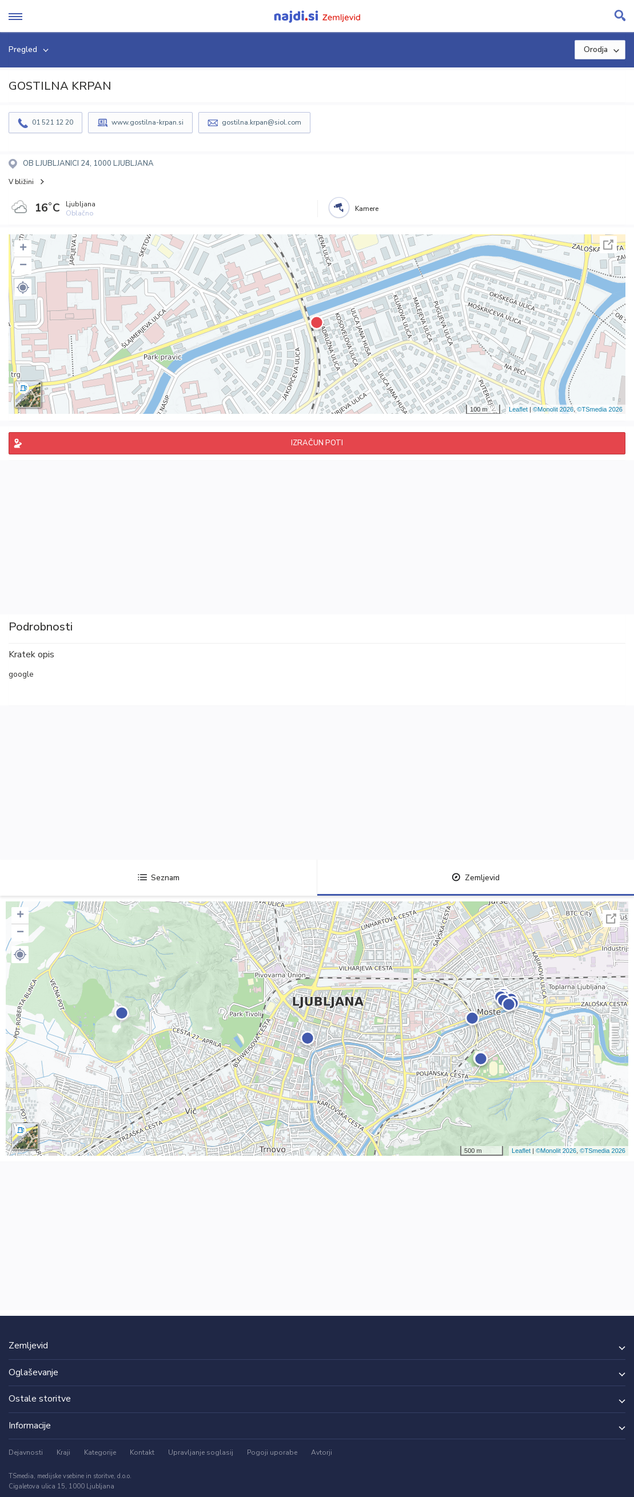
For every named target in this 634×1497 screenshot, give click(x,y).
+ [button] (23, 248)
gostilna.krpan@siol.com (261, 122)
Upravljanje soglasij (200, 1452)
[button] (22, 287)
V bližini (21, 181)
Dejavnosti (26, 1452)
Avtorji (321, 1452)
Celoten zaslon (608, 244)
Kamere (366, 208)
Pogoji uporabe (272, 1452)
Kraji (63, 1452)
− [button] (23, 265)
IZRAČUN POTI (317, 443)
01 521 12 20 (52, 122)
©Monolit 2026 (553, 409)
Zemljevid (476, 877)
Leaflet (518, 409)
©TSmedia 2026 (600, 409)
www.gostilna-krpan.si (147, 122)
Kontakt (142, 1452)
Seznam (159, 877)
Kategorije (100, 1452)
